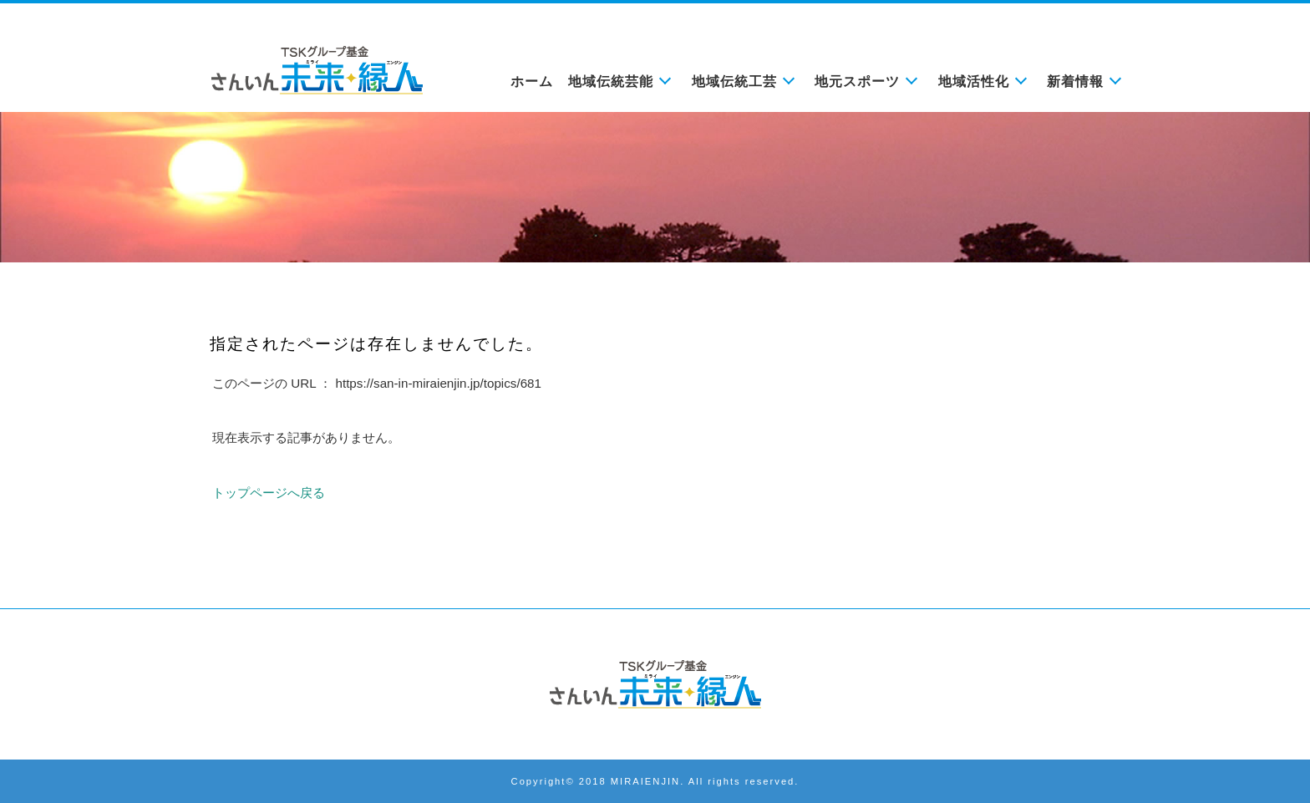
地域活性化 (973, 81)
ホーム (531, 81)
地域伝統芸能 (610, 81)
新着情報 (1075, 81)
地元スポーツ (857, 81)
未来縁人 (316, 70)
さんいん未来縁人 (655, 684)
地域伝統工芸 (734, 81)
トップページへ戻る (268, 492)
